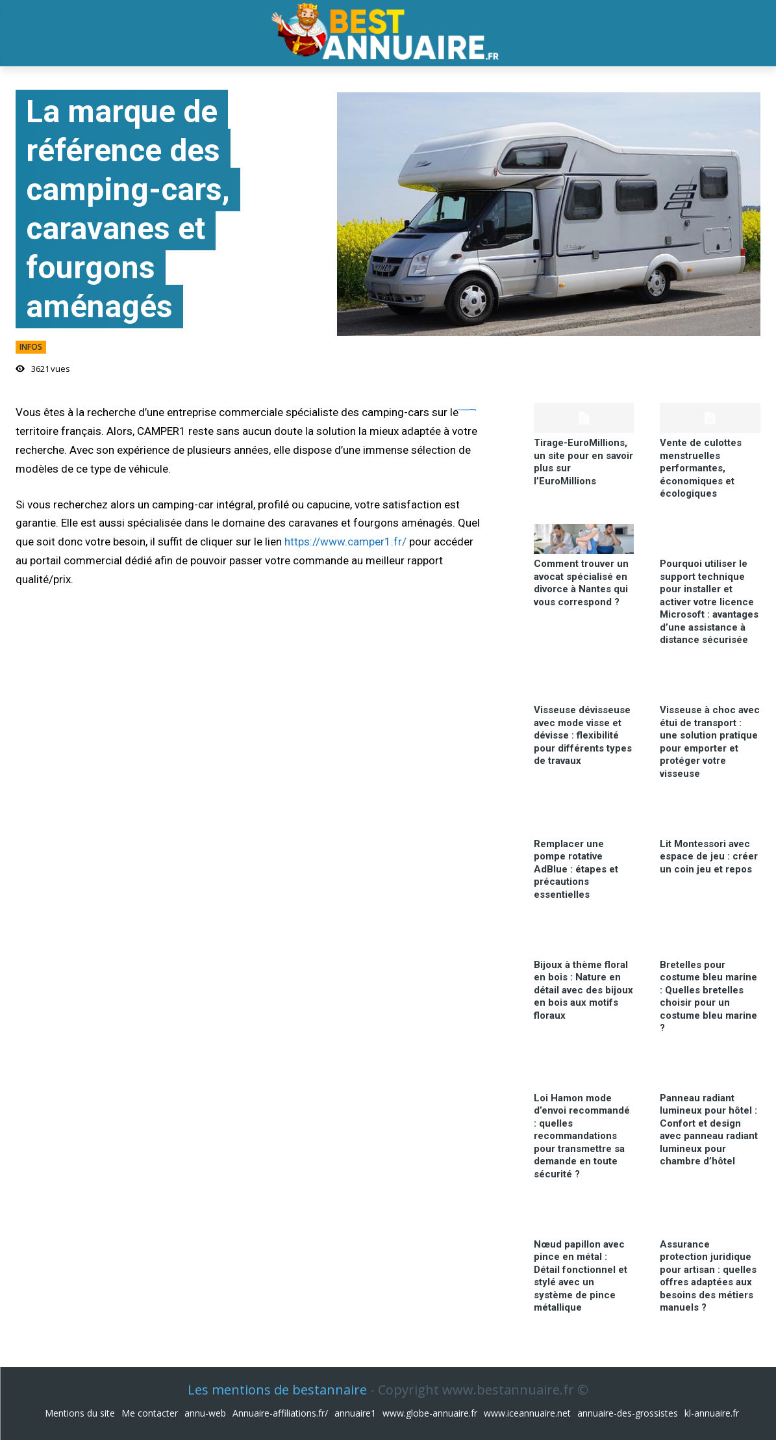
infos (31, 347)
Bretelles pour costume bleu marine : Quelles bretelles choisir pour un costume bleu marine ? (708, 996)
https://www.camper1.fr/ (345, 541)
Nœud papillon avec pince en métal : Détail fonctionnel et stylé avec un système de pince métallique (580, 1276)
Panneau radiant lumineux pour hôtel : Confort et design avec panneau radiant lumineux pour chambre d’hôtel (709, 1130)
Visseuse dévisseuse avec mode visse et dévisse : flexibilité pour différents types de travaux (583, 735)
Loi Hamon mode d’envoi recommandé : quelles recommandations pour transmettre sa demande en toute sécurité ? (582, 1136)
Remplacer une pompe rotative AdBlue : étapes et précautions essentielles (576, 869)
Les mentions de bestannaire (277, 1389)
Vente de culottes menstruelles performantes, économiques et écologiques (701, 468)
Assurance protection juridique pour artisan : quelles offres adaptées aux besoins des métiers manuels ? (708, 1276)
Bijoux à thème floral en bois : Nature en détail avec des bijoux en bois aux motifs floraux (583, 990)
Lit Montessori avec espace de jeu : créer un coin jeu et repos (709, 856)
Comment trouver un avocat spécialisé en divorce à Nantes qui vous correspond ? (581, 583)
